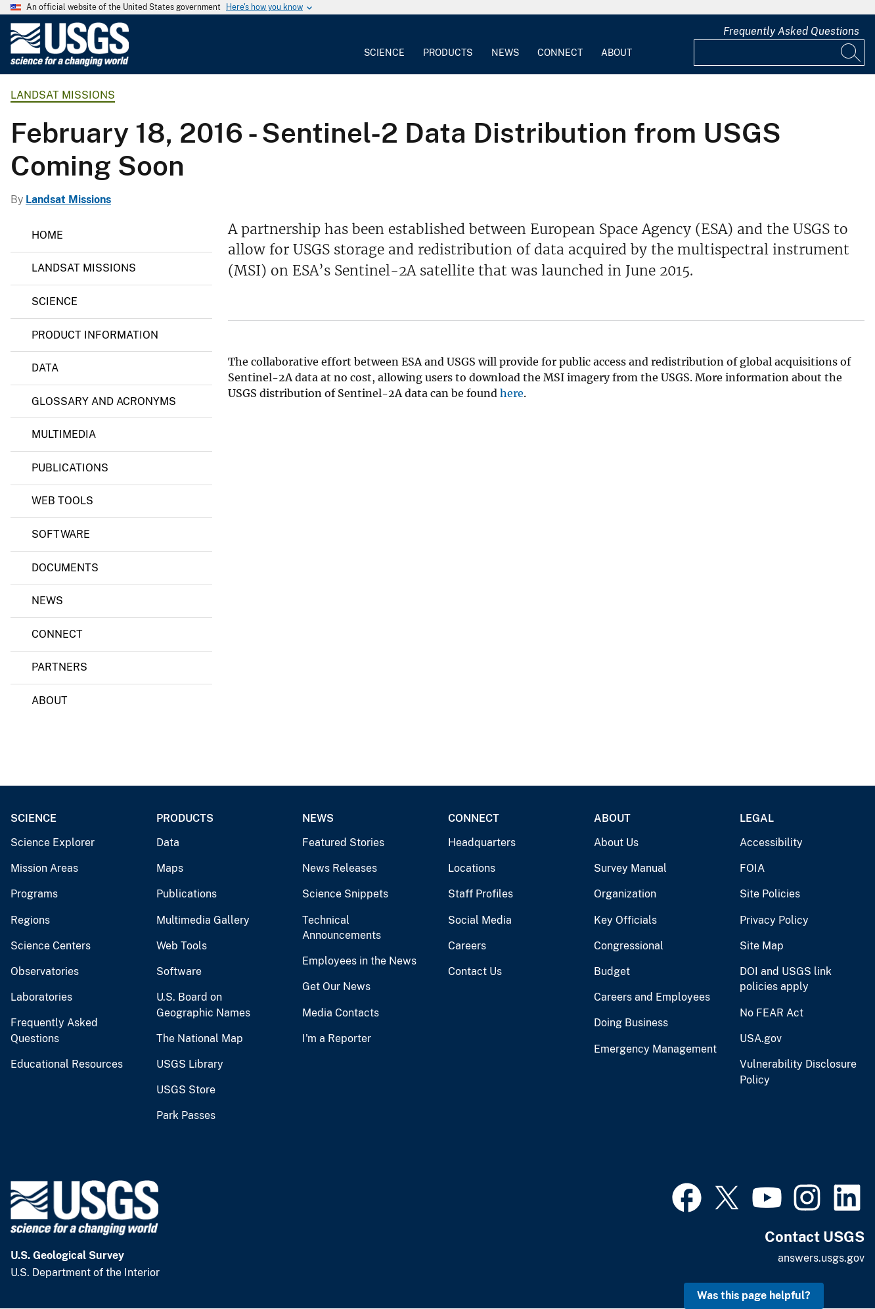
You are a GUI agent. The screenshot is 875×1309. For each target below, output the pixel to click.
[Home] (70, 63)
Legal (757, 818)
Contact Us (475, 971)
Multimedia (64, 434)
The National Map (199, 1038)
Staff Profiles (480, 894)
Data (45, 368)
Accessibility (771, 842)
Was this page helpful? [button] (754, 1295)
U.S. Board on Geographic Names (203, 1005)
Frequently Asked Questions (791, 31)
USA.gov (761, 1038)
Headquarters (482, 842)
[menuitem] (384, 44)
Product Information (95, 335)
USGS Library (189, 1064)
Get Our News (336, 986)
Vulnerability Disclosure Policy (798, 1072)
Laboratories (41, 997)
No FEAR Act (771, 1013)
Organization (625, 894)
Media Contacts (340, 1013)
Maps (169, 868)
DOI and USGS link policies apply (786, 979)
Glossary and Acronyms (104, 401)
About (616, 52)
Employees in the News (359, 961)
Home (47, 235)
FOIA (752, 868)
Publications (70, 468)
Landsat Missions (63, 95)
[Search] (851, 52)
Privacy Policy (774, 920)
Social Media (480, 920)
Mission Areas (44, 868)
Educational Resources (67, 1064)
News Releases (339, 868)
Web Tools (62, 500)
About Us (616, 842)
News (505, 52)
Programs (34, 894)
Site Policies (770, 894)
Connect (560, 52)
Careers (467, 946)
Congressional (628, 946)
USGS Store (185, 1089)
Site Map (762, 946)
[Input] (779, 52)
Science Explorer (53, 842)
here (512, 393)
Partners (59, 667)
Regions (30, 920)
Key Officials (625, 920)
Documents (65, 567)
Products (447, 52)
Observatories (45, 971)
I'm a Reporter (336, 1038)
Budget (612, 971)
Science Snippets (345, 894)
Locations (471, 868)
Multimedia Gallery (203, 920)
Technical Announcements (341, 928)
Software (61, 534)
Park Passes (185, 1115)
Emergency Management (655, 1049)
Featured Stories (343, 842)
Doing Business (631, 1022)
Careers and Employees (652, 997)
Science (384, 52)
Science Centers (51, 946)
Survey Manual (630, 868)
